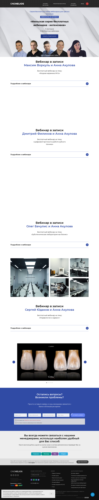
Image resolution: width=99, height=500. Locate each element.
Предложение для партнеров (78, 487)
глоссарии (31, 462)
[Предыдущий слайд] (13, 362)
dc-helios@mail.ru (35, 483)
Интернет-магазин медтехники (78, 485)
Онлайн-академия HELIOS (58, 484)
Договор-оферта (75, 473)
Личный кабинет (56, 482)
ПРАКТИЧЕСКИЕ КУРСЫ (59, 3)
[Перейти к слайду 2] (47, 382)
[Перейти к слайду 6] (52, 382)
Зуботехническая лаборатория (78, 483)
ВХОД (82, 3)
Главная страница (56, 473)
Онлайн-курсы (55, 475)
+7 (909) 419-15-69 (35, 474)
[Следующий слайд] (85, 362)
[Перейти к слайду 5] (51, 382)
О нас (53, 486)
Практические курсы (57, 477)
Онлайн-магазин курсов (57, 480)
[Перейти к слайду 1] (46, 382)
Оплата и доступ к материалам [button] (78, 477)
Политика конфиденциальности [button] (79, 475)
